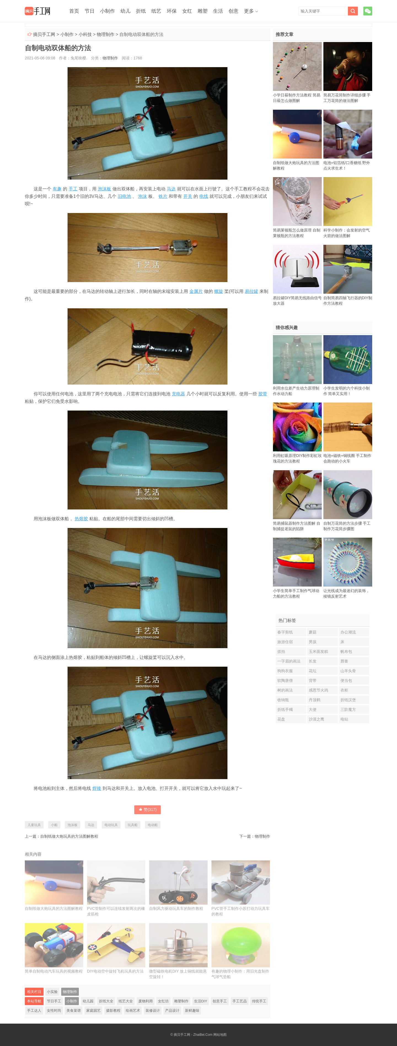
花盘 (281, 719)
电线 (203, 196)
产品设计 (172, 1010)
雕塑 (203, 11)
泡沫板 (104, 188)
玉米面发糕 (318, 651)
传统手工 (259, 1001)
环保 (172, 11)
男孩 (312, 642)
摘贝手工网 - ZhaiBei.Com (193, 1035)
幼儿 (125, 11)
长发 (312, 661)
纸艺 (156, 11)
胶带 (262, 393)
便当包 (346, 680)
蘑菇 (312, 632)
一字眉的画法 (289, 661)
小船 (54, 825)
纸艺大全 (126, 1001)
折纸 (141, 11)
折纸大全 (106, 1001)
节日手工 (54, 1001)
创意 (233, 11)
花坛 (312, 671)
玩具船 (133, 825)
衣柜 (344, 690)
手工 (73, 188)
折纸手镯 (285, 709)
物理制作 (105, 34)
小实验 (52, 992)
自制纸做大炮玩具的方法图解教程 (69, 836)
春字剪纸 (285, 632)
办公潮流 (348, 632)
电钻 (344, 719)
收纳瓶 (283, 700)
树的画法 (285, 690)
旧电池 (124, 196)
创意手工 (220, 1001)
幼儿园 (88, 1001)
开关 (187, 196)
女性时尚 (54, 1010)
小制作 (107, 11)
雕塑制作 (181, 1001)
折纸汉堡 (348, 700)
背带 (312, 680)
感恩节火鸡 (318, 690)
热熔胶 (81, 518)
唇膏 (344, 661)
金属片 (196, 291)
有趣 (57, 188)
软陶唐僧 (285, 680)
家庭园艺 (93, 1010)
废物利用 (145, 1001)
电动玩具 (111, 825)
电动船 (153, 825)
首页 (74, 11)
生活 (218, 11)
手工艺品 (239, 1001)
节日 (90, 11)
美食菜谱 (73, 1010)
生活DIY (200, 1001)
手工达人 (34, 1010)
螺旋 (218, 291)
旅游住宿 (285, 642)
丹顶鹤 (314, 700)
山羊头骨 (348, 671)
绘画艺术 (133, 1010)
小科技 (85, 34)
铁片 (163, 196)
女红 (187, 11)
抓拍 (281, 651)
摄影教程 (113, 1010)
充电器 (178, 393)
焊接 (96, 788)
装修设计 (153, 1010)
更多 (249, 11)
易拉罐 (251, 291)
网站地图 (220, 1035)
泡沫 (142, 196)
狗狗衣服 (285, 671)
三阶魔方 (348, 709)
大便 (312, 709)
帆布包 (346, 651)
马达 (171, 188)
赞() (147, 809)
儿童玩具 (34, 825)
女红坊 (163, 1001)
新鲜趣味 (192, 1010)
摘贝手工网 (44, 34)
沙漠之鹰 (316, 719)
